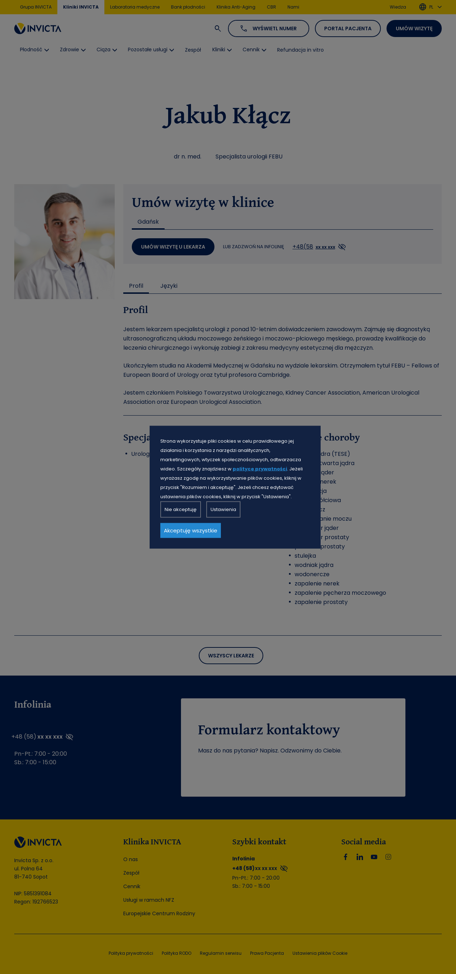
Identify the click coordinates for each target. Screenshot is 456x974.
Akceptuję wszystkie (190, 530)
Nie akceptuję (181, 509)
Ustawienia (223, 509)
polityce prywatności (260, 468)
